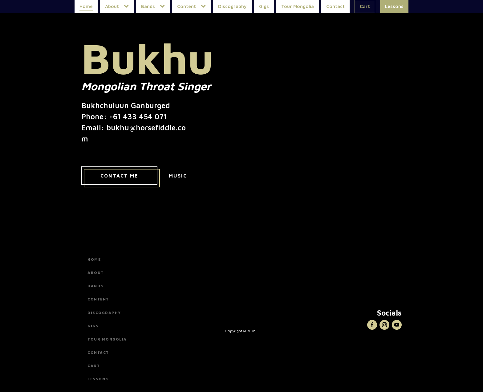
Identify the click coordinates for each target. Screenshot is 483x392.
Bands (148, 6)
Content (186, 6)
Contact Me (119, 175)
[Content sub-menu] (204, 6)
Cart (365, 6)
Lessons (394, 6)
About (112, 6)
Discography (232, 6)
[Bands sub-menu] (163, 6)
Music (178, 175)
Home (86, 6)
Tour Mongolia (297, 6)
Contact (335, 6)
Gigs (264, 6)
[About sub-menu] (127, 6)
